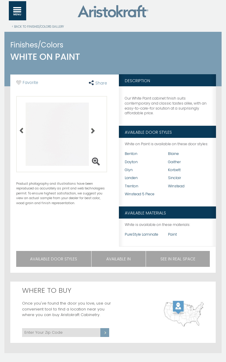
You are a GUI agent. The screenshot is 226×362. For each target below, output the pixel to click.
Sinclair (174, 177)
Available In (118, 259)
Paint (172, 234)
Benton (131, 153)
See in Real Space (177, 259)
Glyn (129, 169)
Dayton (131, 161)
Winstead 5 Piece (139, 193)
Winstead (176, 186)
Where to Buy (47, 290)
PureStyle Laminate (141, 234)
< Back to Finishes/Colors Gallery (38, 26)
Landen (131, 177)
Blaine (173, 153)
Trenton (131, 186)
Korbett (174, 169)
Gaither (174, 161)
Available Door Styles (53, 259)
